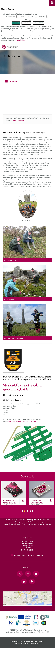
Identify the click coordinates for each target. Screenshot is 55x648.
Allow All (17, 22)
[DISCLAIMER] (15, 641)
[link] (18, 617)
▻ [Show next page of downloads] (32, 511)
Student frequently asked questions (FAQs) (22, 387)
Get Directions (19, 555)
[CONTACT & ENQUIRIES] (22, 643)
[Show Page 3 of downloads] (30, 510)
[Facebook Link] (28, 574)
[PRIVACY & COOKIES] (27, 641)
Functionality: (11, 16)
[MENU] (52, 3)
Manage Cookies (19, 120)
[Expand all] (27, 81)
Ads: (26, 19)
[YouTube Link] (36, 574)
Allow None (27, 22)
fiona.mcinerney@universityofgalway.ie (22, 421)
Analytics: (42, 16)
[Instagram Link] (20, 574)
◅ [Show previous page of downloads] (22, 511)
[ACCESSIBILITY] (36, 643)
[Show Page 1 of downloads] (25, 510)
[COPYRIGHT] (39, 641)
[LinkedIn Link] (24, 581)
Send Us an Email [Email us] (36, 555)
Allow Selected (39, 22)
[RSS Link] (32, 581)
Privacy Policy (19, 40)
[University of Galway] (10, 47)
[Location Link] (27, 604)
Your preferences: (27, 16)
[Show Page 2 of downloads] (27, 510)
